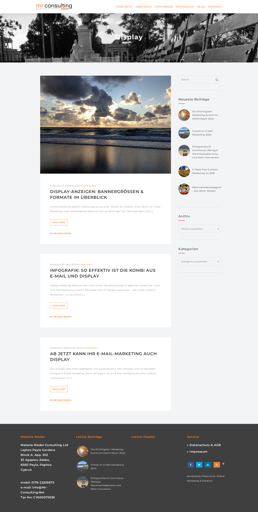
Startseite (124, 6)
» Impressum (197, 451)
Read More (58, 222)
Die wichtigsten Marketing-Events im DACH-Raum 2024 (205, 115)
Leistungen (164, 6)
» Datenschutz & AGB (204, 445)
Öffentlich (185, 6)
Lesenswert (89, 185)
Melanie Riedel (62, 233)
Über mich (144, 6)
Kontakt (215, 6)
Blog (201, 6)
